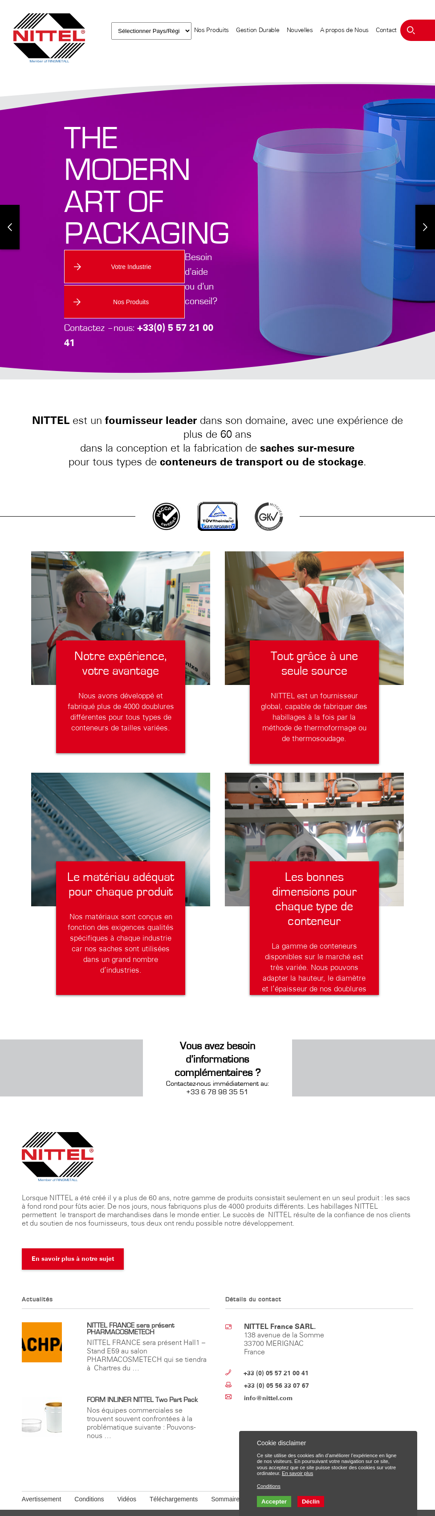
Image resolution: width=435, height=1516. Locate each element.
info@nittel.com (268, 1378)
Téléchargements (174, 1478)
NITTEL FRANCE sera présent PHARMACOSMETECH (130, 1308)
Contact (386, 30)
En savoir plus (297, 1473)
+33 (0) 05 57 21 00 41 (276, 1353)
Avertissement (41, 1478)
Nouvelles (300, 30)
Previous (10, 219)
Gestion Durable (258, 30)
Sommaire (225, 1478)
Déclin (311, 1501)
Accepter (274, 1501)
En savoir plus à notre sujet (73, 1238)
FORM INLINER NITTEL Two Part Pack (142, 1379)
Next (425, 219)
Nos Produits (211, 30)
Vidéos (126, 1478)
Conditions (89, 1478)
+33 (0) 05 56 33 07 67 (276, 1365)
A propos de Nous (344, 30)
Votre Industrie (109, 266)
